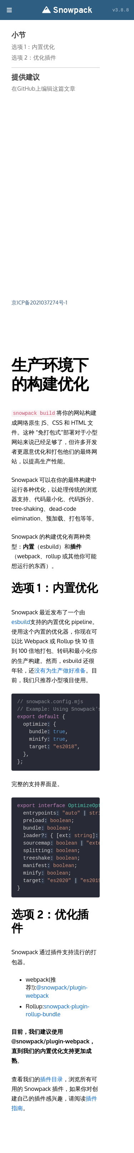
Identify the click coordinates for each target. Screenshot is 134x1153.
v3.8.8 (121, 10)
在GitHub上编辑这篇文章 (43, 88)
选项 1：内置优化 (33, 46)
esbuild (20, 621)
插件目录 (51, 1079)
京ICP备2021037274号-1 (39, 302)
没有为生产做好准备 (60, 670)
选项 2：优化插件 (33, 57)
